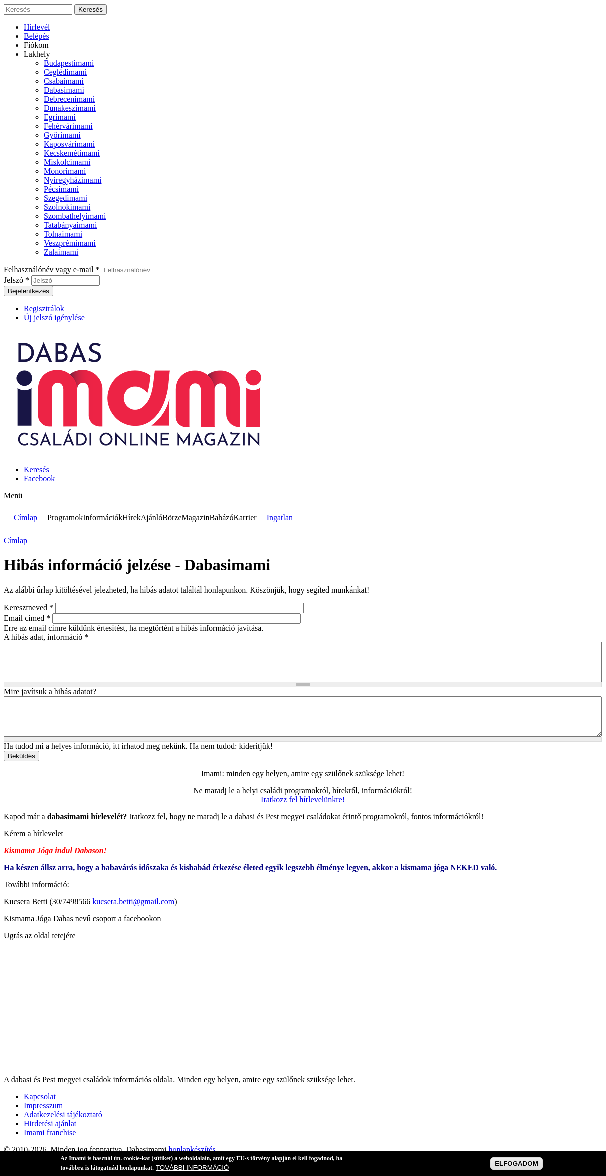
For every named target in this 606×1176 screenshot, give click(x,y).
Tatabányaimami (70, 225)
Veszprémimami (70, 243)
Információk (102, 517)
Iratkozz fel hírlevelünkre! (303, 814)
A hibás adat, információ (46, 637)
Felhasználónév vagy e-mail (52, 269)
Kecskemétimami (72, 153)
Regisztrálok (44, 308)
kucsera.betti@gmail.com (133, 916)
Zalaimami (61, 252)
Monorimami (65, 171)
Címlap (26, 517)
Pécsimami (61, 189)
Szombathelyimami (75, 216)
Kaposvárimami (69, 144)
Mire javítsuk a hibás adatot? (50, 699)
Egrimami (60, 117)
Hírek (131, 517)
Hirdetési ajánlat (50, 1138)
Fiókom (36, 45)
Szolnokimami (67, 207)
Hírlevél (37, 27)
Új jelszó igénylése (54, 317)
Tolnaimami (63, 234)
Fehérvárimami (68, 126)
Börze (172, 517)
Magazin (196, 517)
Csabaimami (64, 81)
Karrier (245, 517)
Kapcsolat (40, 1111)
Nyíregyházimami (73, 180)
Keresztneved (29, 607)
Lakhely (37, 54)
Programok (65, 517)
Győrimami (62, 135)
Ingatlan (280, 517)
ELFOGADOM (516, 1163)
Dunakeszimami (70, 108)
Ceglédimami (65, 72)
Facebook (39, 478)
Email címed (27, 618)
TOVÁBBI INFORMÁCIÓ (192, 1167)
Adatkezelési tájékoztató (63, 1129)
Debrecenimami (69, 99)
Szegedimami (66, 198)
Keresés (37, 469)
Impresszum (43, 1120)
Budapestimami (69, 63)
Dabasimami (64, 90)
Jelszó (17, 280)
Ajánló (152, 517)
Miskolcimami (67, 162)
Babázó (222, 517)
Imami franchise (50, 1147)
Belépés (37, 36)
